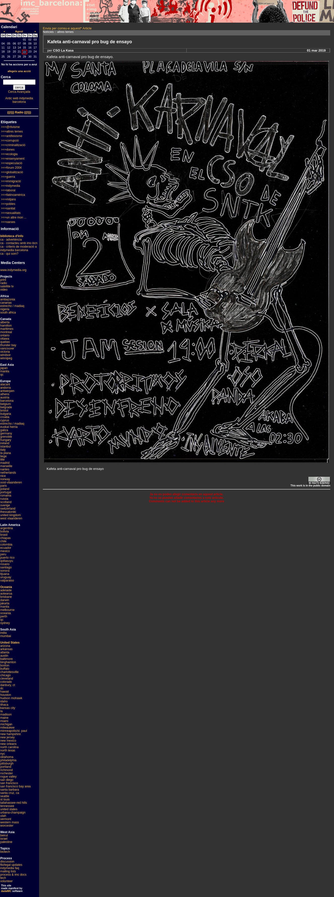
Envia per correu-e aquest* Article (67, 28)
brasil (4, 534)
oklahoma (6, 757)
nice (3, 476)
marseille (6, 466)
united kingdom (10, 515)
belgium (5, 404)
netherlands (8, 472)
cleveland (6, 678)
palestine (6, 842)
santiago (6, 567)
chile (3, 541)
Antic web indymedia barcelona (19, 100)
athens (4, 394)
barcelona (7, 400)
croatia (4, 417)
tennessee (7, 806)
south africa (8, 312)
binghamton (8, 662)
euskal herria (9, 427)
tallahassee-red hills (13, 802)
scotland (6, 502)
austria (4, 397)
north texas (7, 750)
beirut (4, 835)
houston (5, 695)
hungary (5, 440)
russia (4, 499)
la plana (5, 453)
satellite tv (7, 286)
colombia (6, 544)
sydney (5, 623)
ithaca (4, 704)
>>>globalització (12, 172)
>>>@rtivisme (10, 127)
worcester (6, 825)
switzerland (7, 508)
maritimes (6, 329)
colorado (6, 682)
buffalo (4, 668)
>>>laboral (8, 190)
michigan (6, 724)
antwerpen (7, 391)
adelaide (6, 590)
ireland (4, 443)
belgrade (6, 407)
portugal (5, 492)
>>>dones (8, 149)
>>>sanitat (8, 208)
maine (4, 718)
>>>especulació (11, 163)
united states (8, 809)
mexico (5, 551)
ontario (5, 335)
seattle (4, 796)
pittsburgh (7, 763)
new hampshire (10, 734)
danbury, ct (7, 685)
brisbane (6, 597)
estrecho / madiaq (12, 306)
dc (2, 688)
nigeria (4, 309)
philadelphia (8, 760)
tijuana (4, 574)
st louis (5, 799)
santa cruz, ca (9, 793)
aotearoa (6, 593)
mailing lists (8, 871)
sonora (5, 570)
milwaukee (7, 727)
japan (4, 368)
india (3, 633)
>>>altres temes (12, 131)
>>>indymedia (10, 186)
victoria (5, 351)
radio (3, 283)
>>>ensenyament (12, 158)
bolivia (4, 531)
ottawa (4, 338)
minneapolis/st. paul (13, 731)
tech (3, 878)
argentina (6, 528)
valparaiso (7, 580)
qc (2, 374)
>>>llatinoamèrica (13, 195)
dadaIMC (6, 891)
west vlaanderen (11, 518)
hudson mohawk (11, 698)
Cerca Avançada (19, 92)
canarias (6, 302)
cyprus (4, 420)
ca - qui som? (9, 253)
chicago (5, 675)
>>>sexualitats (11, 213)
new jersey (7, 737)
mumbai (5, 636)
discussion (7, 861)
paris (3, 485)
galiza (4, 430)
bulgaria (5, 414)
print (3, 280)
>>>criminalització (13, 145)
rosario (5, 564)
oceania (5, 613)
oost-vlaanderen (11, 482)
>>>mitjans (8, 199)
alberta (5, 322)
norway (5, 479)
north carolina (9, 747)
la (1, 711)
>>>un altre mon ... (13, 217)
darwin (4, 600)
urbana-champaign (12, 812)
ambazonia (7, 299)
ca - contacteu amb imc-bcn (18, 243)
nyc (2, 753)
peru (3, 554)
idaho (4, 701)
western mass (9, 822)
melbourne (7, 610)
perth (3, 616)
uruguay (5, 577)
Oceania (6, 587)
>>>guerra (8, 176)
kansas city (7, 708)
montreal (6, 332)
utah (3, 816)
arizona (5, 646)
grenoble (6, 436)
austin (4, 655)
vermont (5, 819)
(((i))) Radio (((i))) (19, 112)
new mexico (8, 740)
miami (4, 721)
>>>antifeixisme (11, 136)
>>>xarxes (8, 222)
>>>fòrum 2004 (11, 167)
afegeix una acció (19, 71)
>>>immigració (11, 181)
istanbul (5, 446)
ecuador (5, 548)
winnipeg (6, 358)
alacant (5, 384)
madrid (5, 463)
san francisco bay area (15, 786)
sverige (5, 505)
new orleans (8, 744)
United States (10, 642)
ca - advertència (11, 239)
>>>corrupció (10, 140)
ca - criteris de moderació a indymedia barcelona (18, 248)
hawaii (4, 691)
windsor (5, 355)
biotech (5, 852)
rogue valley (8, 776)
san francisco (9, 783)
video (4, 289)
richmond (6, 770)
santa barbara (9, 789)
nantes (4, 469)
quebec (5, 342)
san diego (6, 780)
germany (6, 433)
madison (6, 714)
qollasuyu (6, 561)
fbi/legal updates (11, 865)
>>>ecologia (9, 154)
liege (3, 456)
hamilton (6, 325)
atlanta (4, 652)
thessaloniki (8, 512)
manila (4, 371)
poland (4, 489)
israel (4, 838)
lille (2, 459)
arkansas (6, 649)
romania (5, 495)
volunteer (6, 881)
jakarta (4, 603)
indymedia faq (9, 868)
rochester (6, 773)
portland (5, 767)
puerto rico (7, 557)
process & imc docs (13, 874)
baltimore (6, 659)
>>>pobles (8, 204)
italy (3, 450)
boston (4, 665)
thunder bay (8, 345)
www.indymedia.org (13, 270)
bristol (4, 410)
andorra (5, 387)
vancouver (7, 348)
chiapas (5, 538)
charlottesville (9, 672)
